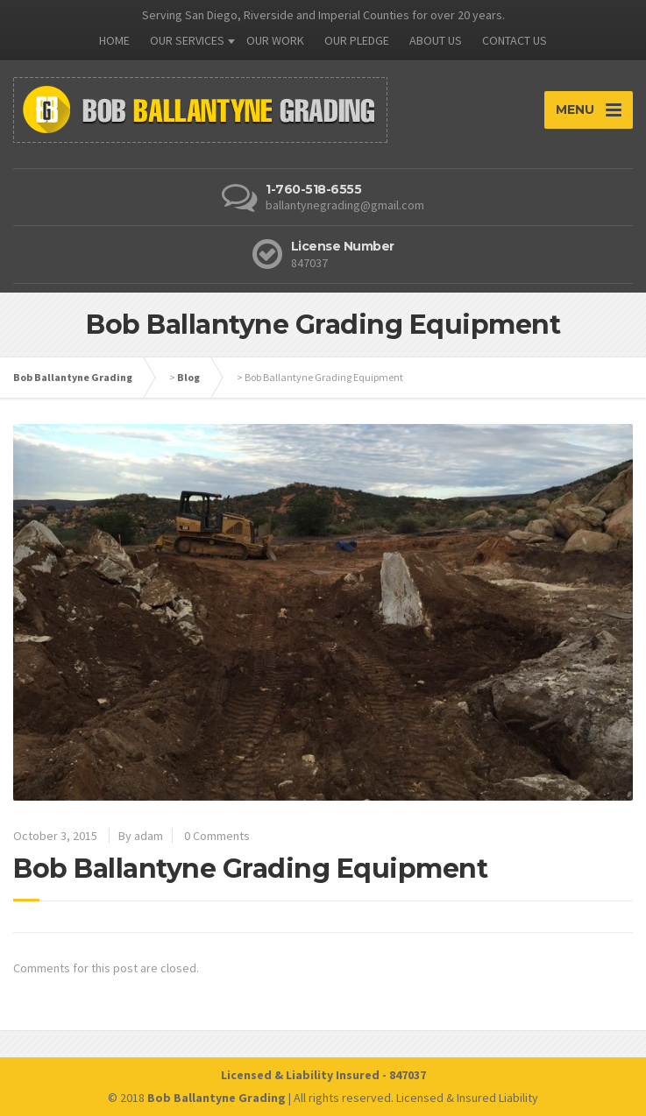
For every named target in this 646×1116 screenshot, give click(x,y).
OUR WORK (275, 40)
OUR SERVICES (187, 40)
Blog (188, 377)
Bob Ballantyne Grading (72, 377)
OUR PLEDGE (356, 40)
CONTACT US (514, 40)
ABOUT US (435, 40)
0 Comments (217, 836)
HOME (114, 40)
